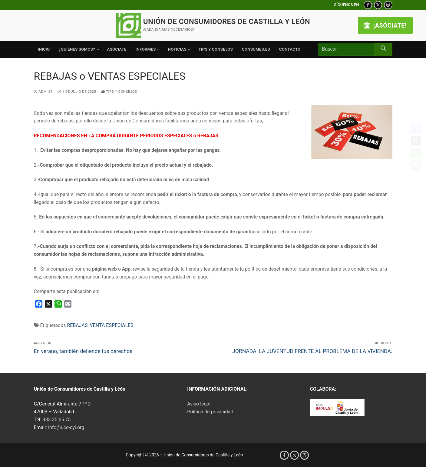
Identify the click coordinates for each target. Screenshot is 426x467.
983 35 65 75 (57, 419)
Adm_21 (43, 91)
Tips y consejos (119, 91)
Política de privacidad (210, 412)
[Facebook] (368, 5)
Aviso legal (198, 404)
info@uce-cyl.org (66, 427)
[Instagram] (388, 5)
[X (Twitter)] (378, 5)
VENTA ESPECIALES (112, 325)
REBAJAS (77, 325)
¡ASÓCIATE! (385, 25)
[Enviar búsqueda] (383, 49)
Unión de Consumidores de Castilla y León (226, 21)
